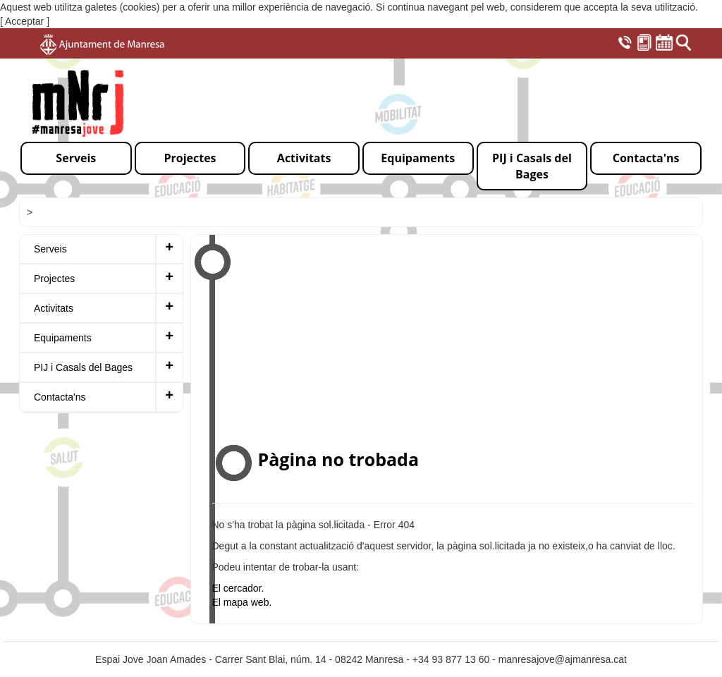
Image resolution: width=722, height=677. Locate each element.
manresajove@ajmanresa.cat (562, 659)
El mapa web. (242, 602)
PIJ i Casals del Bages (83, 367)
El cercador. (238, 588)
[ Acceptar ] (24, 21)
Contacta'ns (60, 397)
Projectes (54, 278)
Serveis (50, 249)
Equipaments (63, 337)
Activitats (53, 308)
